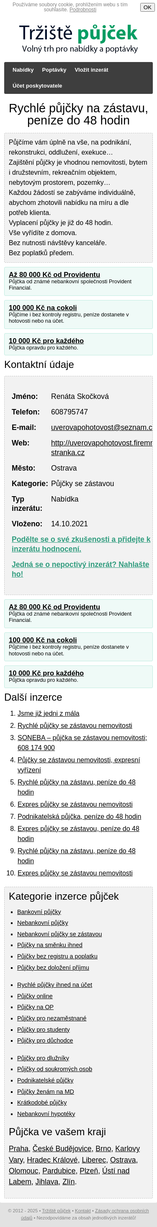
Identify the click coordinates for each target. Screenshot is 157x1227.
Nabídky (23, 70)
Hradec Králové (52, 1160)
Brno (103, 1148)
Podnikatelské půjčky (45, 1080)
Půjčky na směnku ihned (49, 945)
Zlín (68, 1182)
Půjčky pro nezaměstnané (52, 1018)
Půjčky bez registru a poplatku (57, 956)
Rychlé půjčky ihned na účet (54, 984)
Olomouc (23, 1171)
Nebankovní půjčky (42, 922)
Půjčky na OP (35, 1007)
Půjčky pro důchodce (45, 1040)
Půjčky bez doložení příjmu (53, 967)
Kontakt (83, 1210)
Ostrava (123, 1160)
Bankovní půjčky (39, 912)
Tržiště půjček (56, 1210)
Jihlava (47, 1182)
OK (148, 7)
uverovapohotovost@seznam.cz (103, 427)
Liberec (94, 1160)
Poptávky (54, 70)
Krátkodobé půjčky (42, 1102)
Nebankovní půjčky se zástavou (59, 934)
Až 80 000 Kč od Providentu (54, 275)
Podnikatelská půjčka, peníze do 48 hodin (79, 816)
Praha (18, 1148)
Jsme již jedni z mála (49, 713)
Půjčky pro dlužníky (43, 1058)
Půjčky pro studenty (43, 1029)
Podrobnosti (82, 10)
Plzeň (89, 1171)
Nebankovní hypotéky (46, 1114)
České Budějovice (62, 1148)
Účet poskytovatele (37, 86)
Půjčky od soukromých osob (54, 1069)
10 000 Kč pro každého (46, 341)
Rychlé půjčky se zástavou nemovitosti (75, 725)
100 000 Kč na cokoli (43, 308)
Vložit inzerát (91, 70)
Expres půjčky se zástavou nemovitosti (75, 804)
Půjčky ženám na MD (45, 1091)
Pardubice (58, 1171)
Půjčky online (35, 996)
